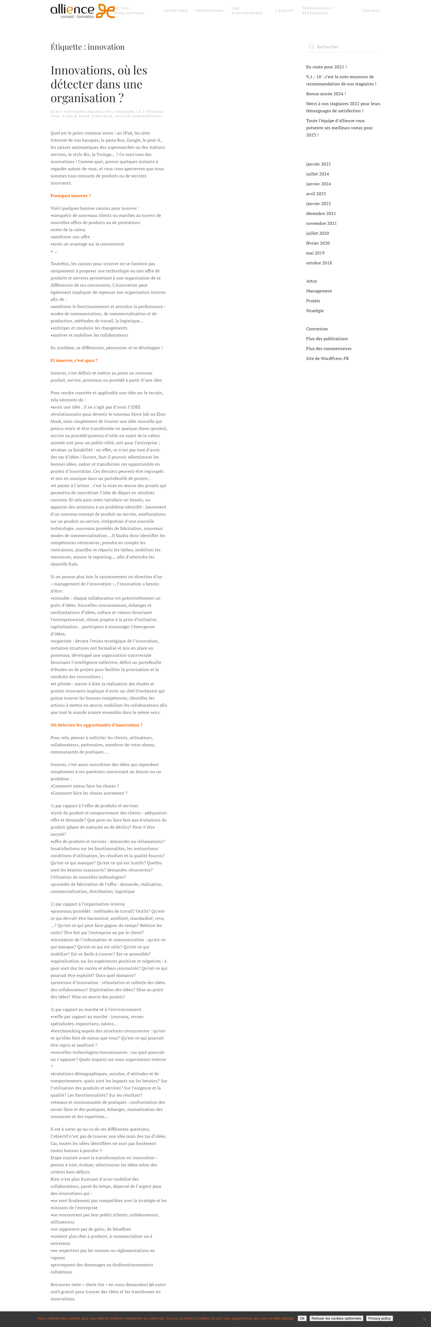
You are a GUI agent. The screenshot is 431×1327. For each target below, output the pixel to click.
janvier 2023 (318, 203)
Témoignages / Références (318, 10)
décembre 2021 (321, 213)
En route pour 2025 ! (326, 67)
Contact (371, 11)
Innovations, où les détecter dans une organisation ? (99, 83)
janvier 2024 (318, 184)
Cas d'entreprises (247, 10)
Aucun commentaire (139, 116)
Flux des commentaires (329, 348)
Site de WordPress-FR (327, 358)
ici (151, 1284)
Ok (302, 1318)
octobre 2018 (319, 263)
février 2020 (318, 243)
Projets (313, 301)
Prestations (209, 11)
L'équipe (284, 11)
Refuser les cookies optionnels (336, 1318)
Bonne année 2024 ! (326, 94)
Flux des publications (327, 339)
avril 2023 (316, 194)
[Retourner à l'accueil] (83, 11)
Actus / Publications (130, 10)
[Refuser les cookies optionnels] (424, 1319)
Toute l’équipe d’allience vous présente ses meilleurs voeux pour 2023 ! (339, 128)
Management (319, 291)
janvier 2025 (318, 164)
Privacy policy (379, 1318)
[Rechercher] (343, 46)
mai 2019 (315, 253)
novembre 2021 (321, 223)
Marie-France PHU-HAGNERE (104, 112)
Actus (311, 281)
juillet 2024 (317, 174)
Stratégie (102, 116)
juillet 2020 (317, 233)
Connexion (317, 329)
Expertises (176, 11)
